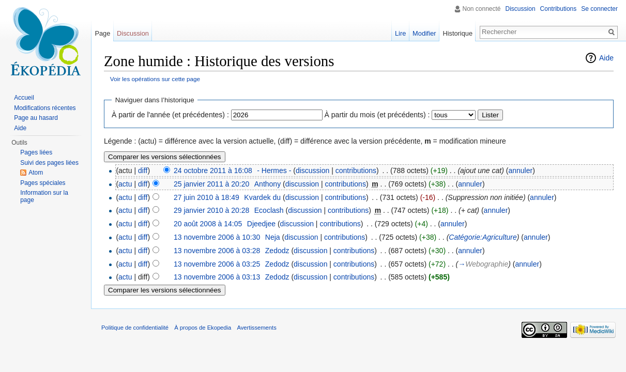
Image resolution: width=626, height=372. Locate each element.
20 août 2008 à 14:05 (208, 224)
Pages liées (36, 152)
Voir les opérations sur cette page (155, 78)
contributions (355, 170)
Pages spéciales (42, 183)
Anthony (267, 184)
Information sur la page (44, 196)
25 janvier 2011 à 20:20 (211, 184)
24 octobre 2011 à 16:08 (213, 170)
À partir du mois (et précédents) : (377, 115)
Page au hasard (36, 117)
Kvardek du (262, 197)
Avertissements (256, 327)
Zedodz (277, 250)
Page (102, 33)
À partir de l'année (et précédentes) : (170, 115)
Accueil (24, 97)
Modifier (424, 33)
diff (142, 170)
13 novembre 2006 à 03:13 (217, 277)
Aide (606, 58)
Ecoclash (269, 210)
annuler (520, 170)
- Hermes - (274, 170)
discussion (312, 170)
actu (125, 184)
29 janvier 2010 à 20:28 (211, 210)
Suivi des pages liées (49, 162)
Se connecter (599, 8)
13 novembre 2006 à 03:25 (217, 264)
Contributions (558, 8)
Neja (272, 237)
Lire (400, 33)
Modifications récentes (44, 108)
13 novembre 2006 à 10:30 (217, 237)
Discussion (521, 8)
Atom (35, 172)
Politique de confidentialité (135, 327)
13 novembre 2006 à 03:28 (217, 250)
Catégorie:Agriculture (483, 237)
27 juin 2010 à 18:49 (206, 197)
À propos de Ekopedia (202, 327)
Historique (457, 33)
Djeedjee (261, 224)
